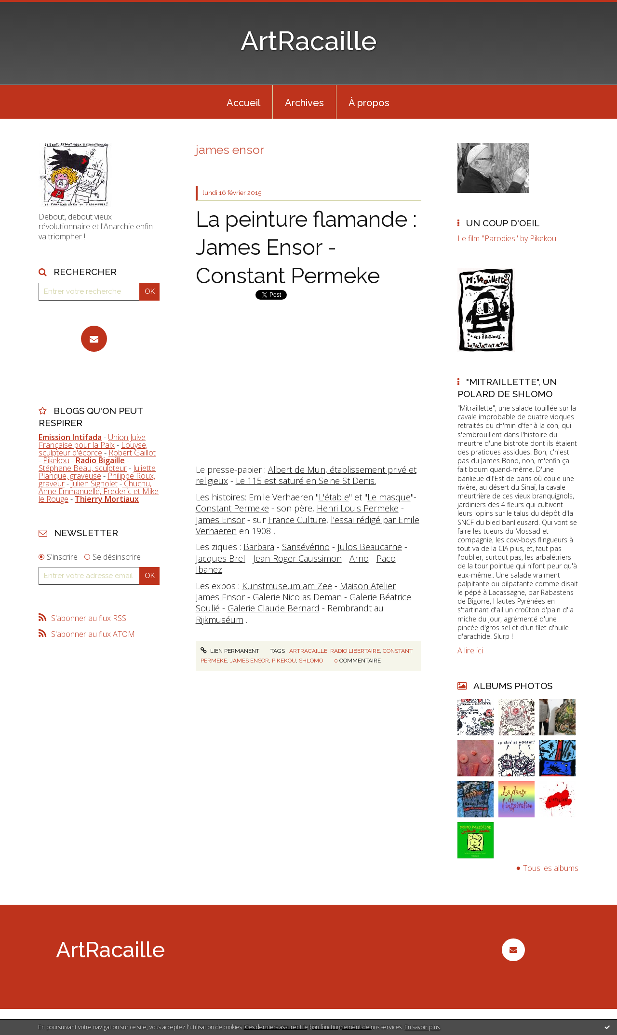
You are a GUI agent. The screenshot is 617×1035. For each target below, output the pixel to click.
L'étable (334, 497)
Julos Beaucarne (369, 546)
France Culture (297, 519)
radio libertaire (355, 651)
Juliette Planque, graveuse (97, 472)
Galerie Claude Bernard (274, 608)
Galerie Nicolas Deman (297, 597)
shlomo (311, 660)
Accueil (243, 103)
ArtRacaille (309, 40)
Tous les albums (550, 868)
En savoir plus (422, 1027)
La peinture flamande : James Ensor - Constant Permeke (306, 248)
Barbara (258, 546)
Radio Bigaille (100, 460)
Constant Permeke (232, 508)
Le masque (389, 497)
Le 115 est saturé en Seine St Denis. (306, 480)
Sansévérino (306, 546)
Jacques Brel (220, 558)
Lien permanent (230, 651)
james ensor (249, 660)
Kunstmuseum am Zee (287, 586)
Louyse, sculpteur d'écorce (93, 449)
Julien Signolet (94, 483)
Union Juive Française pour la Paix (92, 441)
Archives (304, 103)
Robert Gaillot (132, 452)
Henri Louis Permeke (358, 508)
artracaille (308, 651)
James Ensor (220, 519)
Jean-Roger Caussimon (297, 558)
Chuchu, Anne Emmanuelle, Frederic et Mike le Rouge (99, 491)
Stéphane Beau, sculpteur (83, 468)
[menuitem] (243, 102)
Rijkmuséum (219, 619)
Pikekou (56, 460)
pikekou (284, 660)
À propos (369, 103)
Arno (359, 558)
